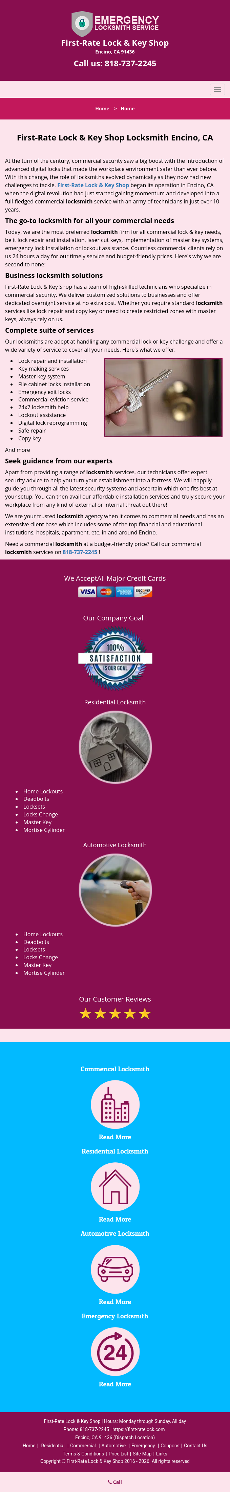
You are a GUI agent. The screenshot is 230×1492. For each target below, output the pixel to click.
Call (115, 1482)
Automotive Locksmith (115, 845)
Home (102, 108)
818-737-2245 (130, 63)
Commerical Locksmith (115, 1069)
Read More (115, 1137)
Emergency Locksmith (115, 1316)
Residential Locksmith (115, 702)
